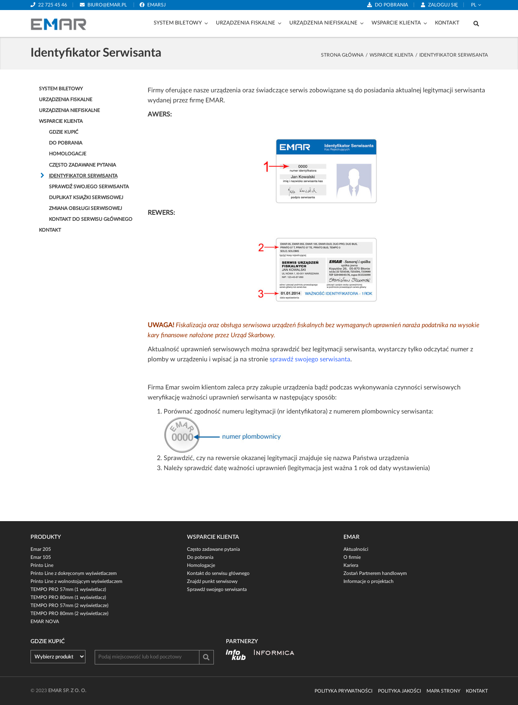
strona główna (342, 55)
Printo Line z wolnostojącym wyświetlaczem (76, 581)
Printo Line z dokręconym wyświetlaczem (73, 573)
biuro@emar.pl (107, 4)
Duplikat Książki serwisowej (86, 197)
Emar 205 (40, 549)
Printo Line (41, 565)
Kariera (350, 565)
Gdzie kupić (63, 132)
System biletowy (178, 23)
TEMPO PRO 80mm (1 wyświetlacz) (68, 597)
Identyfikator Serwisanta (83, 175)
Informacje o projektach (368, 581)
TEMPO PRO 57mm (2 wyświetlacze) (69, 605)
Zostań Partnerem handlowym (375, 573)
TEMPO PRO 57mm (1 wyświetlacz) (68, 589)
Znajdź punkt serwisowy (212, 581)
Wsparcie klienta (396, 23)
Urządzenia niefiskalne (323, 23)
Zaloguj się (443, 4)
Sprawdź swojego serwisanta (89, 186)
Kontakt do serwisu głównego (90, 219)
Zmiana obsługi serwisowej (85, 208)
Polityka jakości (399, 691)
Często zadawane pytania (82, 165)
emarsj (156, 4)
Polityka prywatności (343, 691)
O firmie (352, 557)
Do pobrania (391, 4)
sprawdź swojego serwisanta (310, 359)
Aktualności (355, 549)
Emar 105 (40, 557)
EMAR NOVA (44, 621)
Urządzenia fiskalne (245, 23)
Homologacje (67, 153)
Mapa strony (443, 691)
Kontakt (447, 23)
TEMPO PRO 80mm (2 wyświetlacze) (69, 613)
